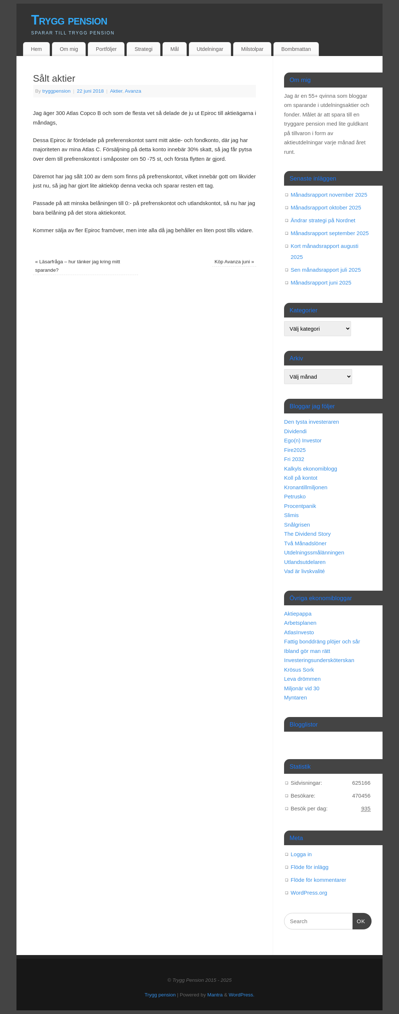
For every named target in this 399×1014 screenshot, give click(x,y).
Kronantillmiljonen (305, 487)
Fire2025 (295, 450)
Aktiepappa (298, 613)
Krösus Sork (299, 669)
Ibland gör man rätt (307, 651)
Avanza (133, 91)
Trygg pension (69, 19)
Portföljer (106, 49)
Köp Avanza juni (234, 261)
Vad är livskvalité (304, 571)
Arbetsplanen (300, 623)
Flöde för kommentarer (318, 880)
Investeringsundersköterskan (319, 660)
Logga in (301, 854)
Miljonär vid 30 (302, 688)
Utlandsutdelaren (304, 562)
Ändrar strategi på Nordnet (323, 220)
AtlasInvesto (299, 632)
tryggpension (56, 91)
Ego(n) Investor (303, 440)
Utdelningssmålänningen (314, 552)
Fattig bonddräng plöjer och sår (322, 641)
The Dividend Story (307, 534)
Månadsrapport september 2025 (330, 233)
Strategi (144, 49)
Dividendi (295, 431)
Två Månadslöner (305, 543)
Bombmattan (296, 49)
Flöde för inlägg (309, 867)
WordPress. (241, 995)
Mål (175, 49)
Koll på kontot (300, 478)
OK (359, 920)
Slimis (291, 515)
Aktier (116, 91)
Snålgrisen (297, 524)
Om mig (69, 49)
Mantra (215, 995)
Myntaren (295, 697)
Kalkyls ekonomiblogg (310, 468)
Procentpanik (300, 506)
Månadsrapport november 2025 (329, 195)
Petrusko (295, 496)
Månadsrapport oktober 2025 (326, 207)
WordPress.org (309, 892)
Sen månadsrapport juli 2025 (326, 270)
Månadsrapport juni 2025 (321, 282)
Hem (36, 49)
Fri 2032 (294, 459)
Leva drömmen (302, 679)
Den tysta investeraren (311, 422)
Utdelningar (210, 49)
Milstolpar (252, 49)
